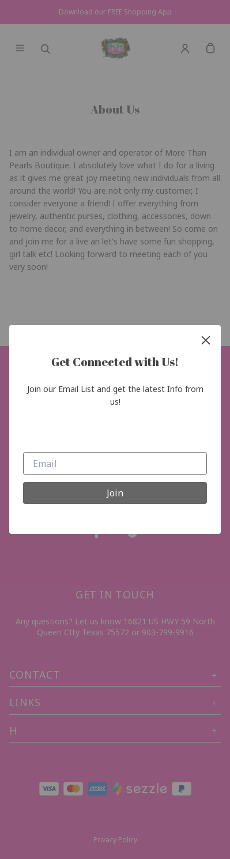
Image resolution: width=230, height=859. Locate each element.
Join (115, 493)
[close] (205, 340)
